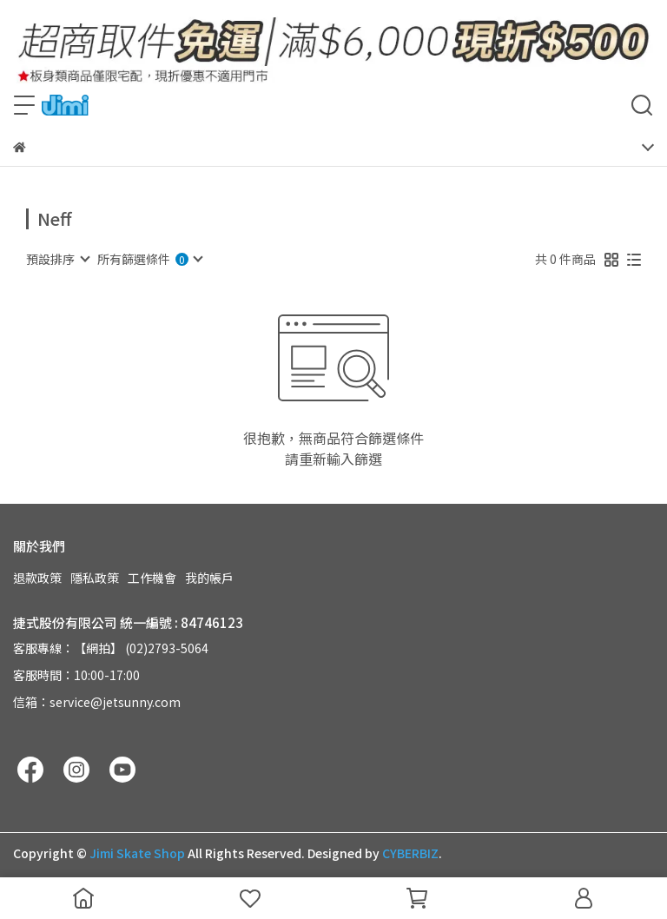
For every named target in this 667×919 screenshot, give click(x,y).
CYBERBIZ (410, 853)
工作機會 (152, 577)
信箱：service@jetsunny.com (97, 702)
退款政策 (37, 577)
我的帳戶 (209, 577)
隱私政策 (94, 577)
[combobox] (57, 258)
